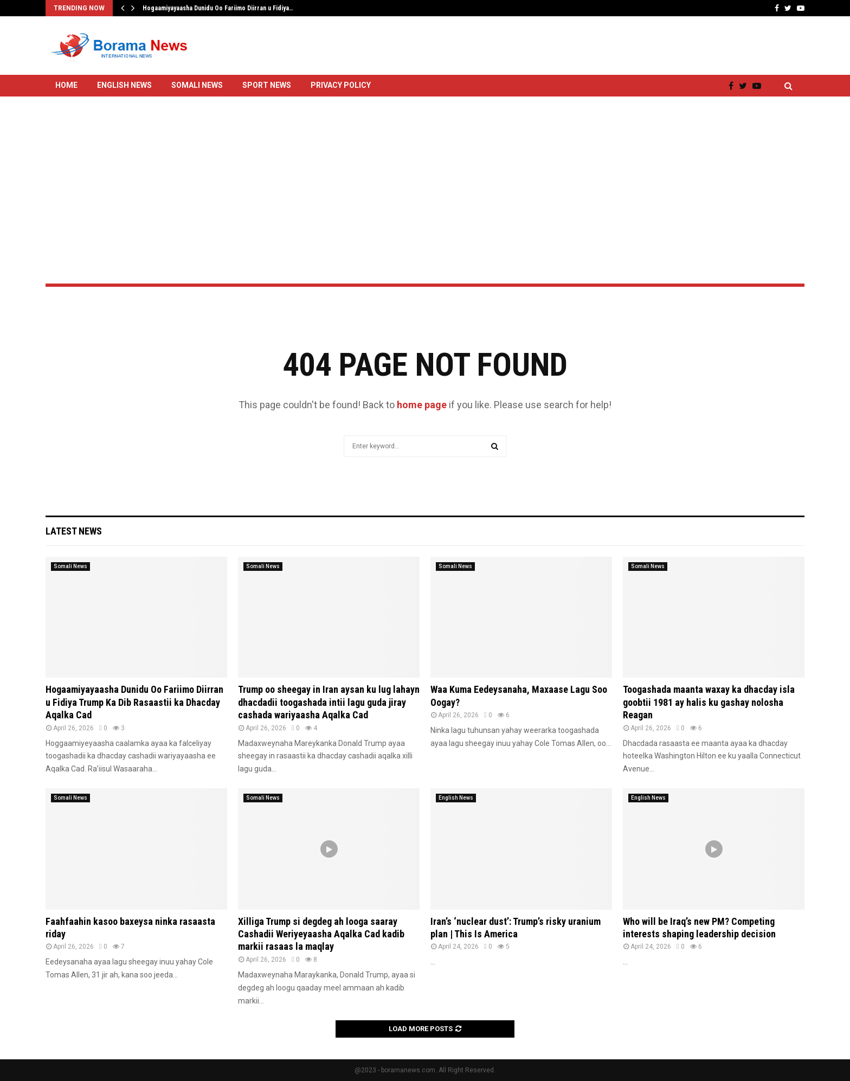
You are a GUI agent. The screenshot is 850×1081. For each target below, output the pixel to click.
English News (124, 85)
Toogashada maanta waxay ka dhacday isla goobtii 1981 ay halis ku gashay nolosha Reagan (709, 702)
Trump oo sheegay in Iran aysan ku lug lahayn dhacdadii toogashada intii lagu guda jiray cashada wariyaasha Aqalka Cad (329, 702)
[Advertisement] (425, 161)
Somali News (197, 85)
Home (66, 85)
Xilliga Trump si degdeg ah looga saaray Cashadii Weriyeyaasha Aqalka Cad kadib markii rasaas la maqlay (321, 934)
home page (422, 404)
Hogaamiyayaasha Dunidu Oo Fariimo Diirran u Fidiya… (218, 8)
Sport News (266, 85)
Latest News (74, 531)
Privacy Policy (341, 85)
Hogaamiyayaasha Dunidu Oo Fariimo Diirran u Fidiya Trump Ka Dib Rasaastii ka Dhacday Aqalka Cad (134, 702)
